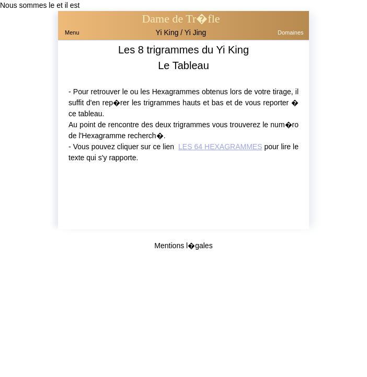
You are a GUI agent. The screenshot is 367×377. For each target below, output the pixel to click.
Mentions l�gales (183, 245)
